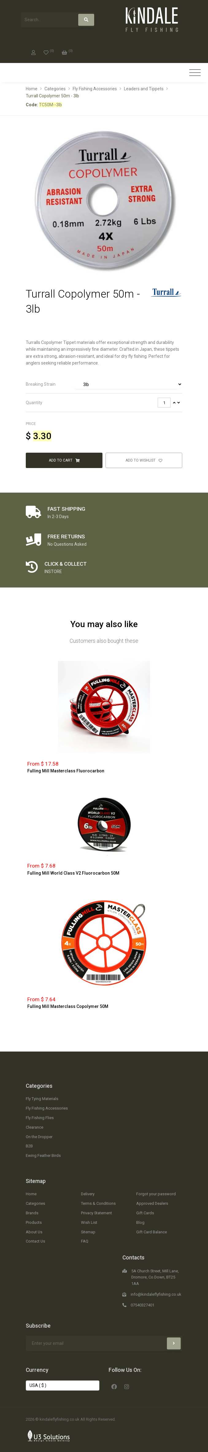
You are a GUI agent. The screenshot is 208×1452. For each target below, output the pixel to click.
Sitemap (36, 1181)
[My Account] (33, 51)
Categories (55, 88)
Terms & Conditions (98, 1203)
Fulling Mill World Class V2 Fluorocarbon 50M (73, 873)
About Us (34, 1232)
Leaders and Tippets (144, 88)
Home (31, 88)
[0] (48, 51)
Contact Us (35, 1241)
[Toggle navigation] (195, 72)
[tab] (104, 384)
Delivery (87, 1194)
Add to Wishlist (143, 460)
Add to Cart (64, 460)
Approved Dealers (152, 1203)
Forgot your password (156, 1194)
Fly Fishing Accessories (95, 88)
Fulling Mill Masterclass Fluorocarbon (65, 770)
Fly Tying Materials (42, 1098)
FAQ (84, 1241)
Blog (140, 1222)
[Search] (86, 20)
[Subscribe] (174, 1343)
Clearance (34, 1127)
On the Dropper (39, 1136)
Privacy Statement (96, 1213)
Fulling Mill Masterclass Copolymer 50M (67, 1006)
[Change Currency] (62, 1385)
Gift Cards (145, 1213)
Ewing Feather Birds (43, 1155)
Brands (32, 1213)
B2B (29, 1146)
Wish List (89, 1222)
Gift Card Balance (151, 1232)
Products (34, 1222)
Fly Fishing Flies (40, 1117)
